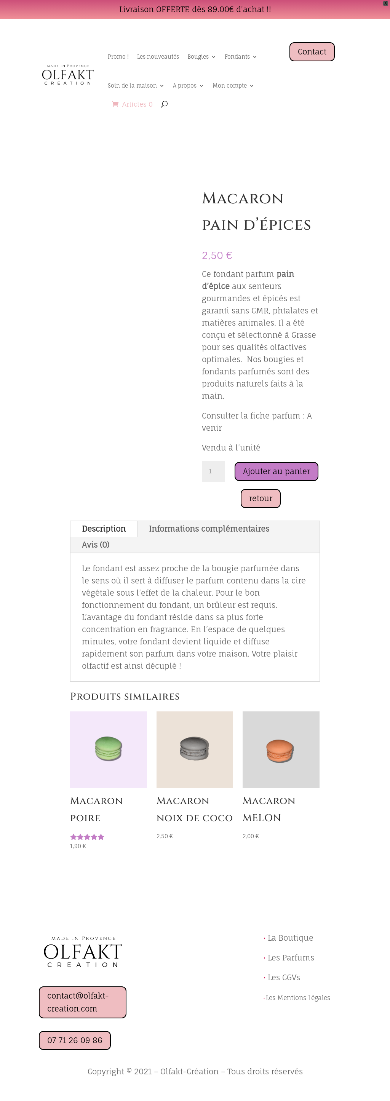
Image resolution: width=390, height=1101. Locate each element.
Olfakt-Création (189, 1071)
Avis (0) (95, 545)
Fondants (237, 56)
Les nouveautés (158, 56)
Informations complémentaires (209, 529)
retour (260, 498)
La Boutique (291, 938)
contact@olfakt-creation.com (78, 1002)
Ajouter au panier (276, 471)
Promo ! (118, 56)
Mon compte (230, 85)
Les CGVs (282, 977)
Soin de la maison (132, 85)
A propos (185, 85)
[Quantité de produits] (213, 471)
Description (104, 529)
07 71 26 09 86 (74, 1040)
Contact (312, 51)
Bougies (198, 56)
